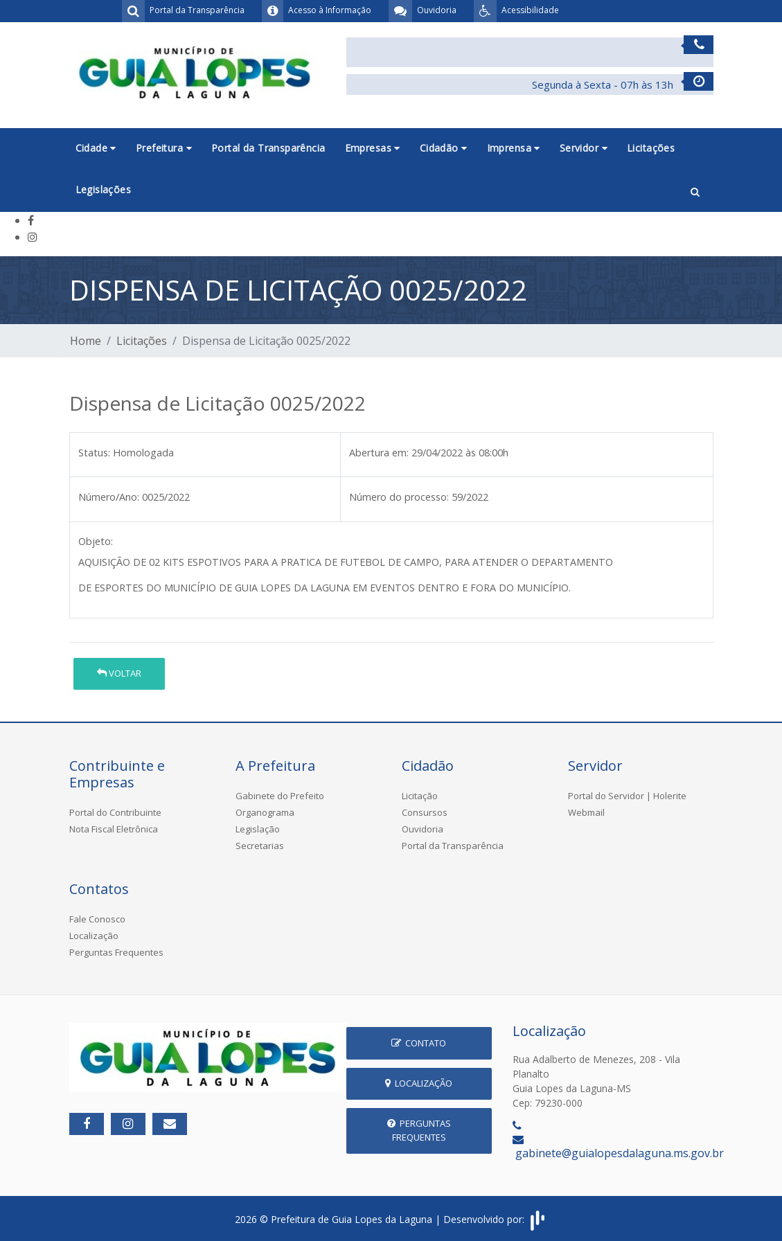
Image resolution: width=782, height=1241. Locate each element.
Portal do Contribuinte (115, 812)
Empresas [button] (372, 147)
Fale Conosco (97, 919)
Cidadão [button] (444, 147)
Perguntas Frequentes (116, 952)
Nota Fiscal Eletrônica (113, 829)
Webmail (586, 812)
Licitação (420, 795)
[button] (695, 190)
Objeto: (95, 541)
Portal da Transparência (268, 147)
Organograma (265, 812)
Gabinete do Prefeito (280, 795)
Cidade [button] (95, 147)
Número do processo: (399, 496)
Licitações (651, 147)
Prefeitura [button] (164, 147)
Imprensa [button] (513, 147)
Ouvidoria (422, 829)
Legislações (103, 189)
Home (85, 340)
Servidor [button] (583, 147)
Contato (418, 1043)
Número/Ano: (108, 496)
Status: (94, 452)
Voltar (119, 673)
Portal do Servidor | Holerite (627, 795)
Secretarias (260, 845)
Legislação (258, 829)
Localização (93, 935)
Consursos (424, 812)
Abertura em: (379, 452)
